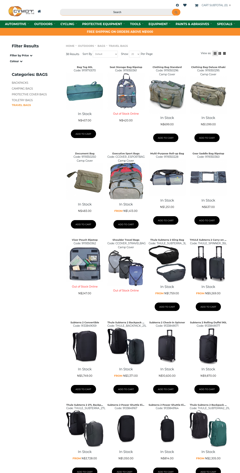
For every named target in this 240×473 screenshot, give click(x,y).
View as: (206, 53)
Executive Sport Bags (126, 153)
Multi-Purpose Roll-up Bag (167, 153)
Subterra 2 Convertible (84, 322)
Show (124, 54)
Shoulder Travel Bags (125, 239)
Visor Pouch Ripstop (85, 239)
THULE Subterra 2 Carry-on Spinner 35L (214, 239)
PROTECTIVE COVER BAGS (29, 94)
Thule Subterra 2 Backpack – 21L (210, 404)
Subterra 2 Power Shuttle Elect (126, 404)
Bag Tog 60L (85, 67)
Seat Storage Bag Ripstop (126, 67)
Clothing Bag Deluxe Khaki (208, 67)
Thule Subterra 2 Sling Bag (167, 239)
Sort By (87, 54)
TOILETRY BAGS (22, 100)
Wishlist (185, 5)
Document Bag (84, 153)
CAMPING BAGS (22, 88)
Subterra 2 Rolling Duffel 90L (208, 322)
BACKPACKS (20, 82)
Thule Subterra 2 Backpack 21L (126, 322)
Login (177, 5)
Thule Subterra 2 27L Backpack (86, 404)
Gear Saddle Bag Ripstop (208, 153)
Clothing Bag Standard (167, 67)
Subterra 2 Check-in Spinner (167, 322)
